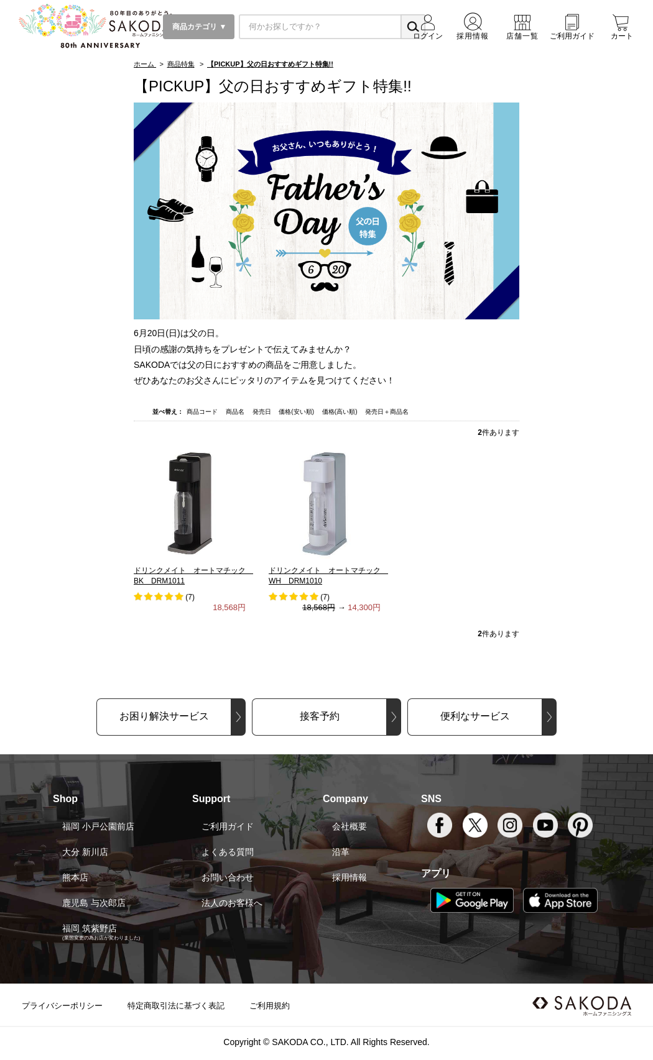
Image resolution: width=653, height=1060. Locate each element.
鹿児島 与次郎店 (94, 903)
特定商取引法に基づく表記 (176, 1005)
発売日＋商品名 (387, 411)
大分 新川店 (85, 852)
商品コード (203, 411)
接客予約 (320, 716)
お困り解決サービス (164, 716)
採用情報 (349, 877)
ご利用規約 (269, 1005)
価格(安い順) (297, 411)
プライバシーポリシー (62, 1005)
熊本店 (75, 877)
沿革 (341, 852)
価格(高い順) (340, 411)
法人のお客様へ (231, 903)
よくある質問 (227, 852)
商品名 (236, 411)
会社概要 (349, 826)
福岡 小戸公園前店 (98, 826)
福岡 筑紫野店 (89, 928)
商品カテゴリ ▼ (198, 26)
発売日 (262, 411)
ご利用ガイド (227, 826)
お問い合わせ (227, 877)
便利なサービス (475, 716)
